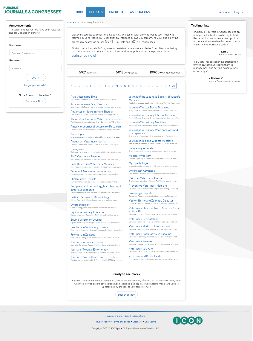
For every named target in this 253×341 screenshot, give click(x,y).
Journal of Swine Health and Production (94, 257)
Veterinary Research (141, 241)
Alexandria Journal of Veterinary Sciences (96, 119)
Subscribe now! (84, 55)
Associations (138, 315)
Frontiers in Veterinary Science (89, 227)
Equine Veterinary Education (87, 212)
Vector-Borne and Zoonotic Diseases (151, 200)
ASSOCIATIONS (140, 12)
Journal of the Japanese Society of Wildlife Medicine (154, 98)
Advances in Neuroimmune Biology (92, 111)
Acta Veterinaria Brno (83, 96)
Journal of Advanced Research (88, 242)
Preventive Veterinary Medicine (148, 185)
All (174, 85)
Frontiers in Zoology (82, 234)
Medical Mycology (140, 155)
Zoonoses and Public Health (145, 256)
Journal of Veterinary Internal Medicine (152, 115)
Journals (71, 22)
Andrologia (77, 134)
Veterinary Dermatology (144, 219)
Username (13, 45)
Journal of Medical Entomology (89, 249)
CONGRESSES (116, 12)
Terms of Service (121, 321)
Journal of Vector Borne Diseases (149, 107)
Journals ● (111, 315)
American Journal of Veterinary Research (95, 126)
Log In (238, 12)
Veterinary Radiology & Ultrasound (150, 234)
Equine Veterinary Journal (86, 219)
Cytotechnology (80, 204)
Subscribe (224, 12)
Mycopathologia (138, 163)
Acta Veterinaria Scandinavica (88, 104)
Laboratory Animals (141, 148)
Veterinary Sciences (141, 249)
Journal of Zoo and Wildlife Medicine (151, 140)
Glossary (137, 321)
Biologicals (77, 149)
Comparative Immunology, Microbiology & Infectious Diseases (96, 188)
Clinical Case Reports (83, 179)
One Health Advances (142, 170)
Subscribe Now (35, 101)
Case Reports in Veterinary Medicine (92, 164)
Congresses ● (124, 315)
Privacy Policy (102, 321)
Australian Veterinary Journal (88, 141)
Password (13, 60)
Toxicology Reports (140, 193)
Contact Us (150, 321)
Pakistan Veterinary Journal (146, 178)
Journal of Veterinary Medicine (147, 122)
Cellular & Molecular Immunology (90, 171)
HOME (80, 12)
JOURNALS (95, 12)
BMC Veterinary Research (86, 156)
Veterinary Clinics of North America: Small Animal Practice (154, 209)
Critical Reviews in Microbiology (90, 197)
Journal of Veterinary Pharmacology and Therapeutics (153, 131)
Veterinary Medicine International (149, 226)
